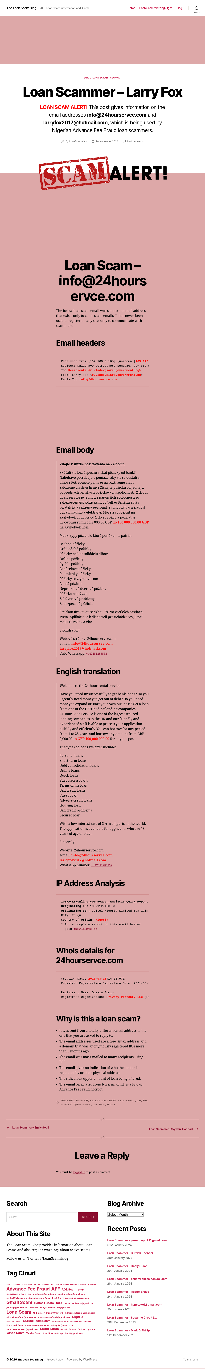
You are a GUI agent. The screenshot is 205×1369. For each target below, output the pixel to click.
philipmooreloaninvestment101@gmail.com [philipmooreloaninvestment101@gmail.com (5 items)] (71, 1322)
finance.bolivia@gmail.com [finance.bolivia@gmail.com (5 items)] (77, 1299)
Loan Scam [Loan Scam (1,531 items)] (18, 1312)
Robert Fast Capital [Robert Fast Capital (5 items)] (34, 1326)
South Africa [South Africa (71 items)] (49, 1329)
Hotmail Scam (99, 1101)
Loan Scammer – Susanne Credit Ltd (136, 1318)
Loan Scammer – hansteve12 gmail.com (139, 1305)
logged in (79, 1172)
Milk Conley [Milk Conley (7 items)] (39, 1313)
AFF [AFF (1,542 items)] (55, 1289)
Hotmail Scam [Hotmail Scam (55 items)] (44, 1303)
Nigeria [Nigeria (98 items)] (77, 1317)
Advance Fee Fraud (72, 1101)
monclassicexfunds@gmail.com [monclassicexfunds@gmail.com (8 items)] (54, 1318)
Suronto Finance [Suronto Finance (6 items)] (68, 1330)
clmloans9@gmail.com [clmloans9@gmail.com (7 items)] (44, 1294)
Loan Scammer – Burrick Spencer (133, 1253)
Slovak (118, 78)
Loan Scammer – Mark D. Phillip (132, 1331)
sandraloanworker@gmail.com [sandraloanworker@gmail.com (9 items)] (22, 1329)
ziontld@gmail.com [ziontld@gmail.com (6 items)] (73, 1334)
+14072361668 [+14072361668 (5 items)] (13, 1285)
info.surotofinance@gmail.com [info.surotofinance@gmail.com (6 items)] (79, 1304)
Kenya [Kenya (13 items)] (43, 1308)
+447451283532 (98, 654)
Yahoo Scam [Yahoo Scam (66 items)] (15, 1333)
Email (85, 78)
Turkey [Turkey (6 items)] (81, 1330)
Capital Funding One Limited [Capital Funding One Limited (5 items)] (19, 1295)
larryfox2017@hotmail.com (82, 1105)
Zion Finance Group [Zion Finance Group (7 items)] (53, 1334)
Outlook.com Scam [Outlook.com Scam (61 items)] (36, 1321)
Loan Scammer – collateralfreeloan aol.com (141, 1279)
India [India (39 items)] (59, 1303)
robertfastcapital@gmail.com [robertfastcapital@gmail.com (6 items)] (58, 1326)
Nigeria (118, 1105)
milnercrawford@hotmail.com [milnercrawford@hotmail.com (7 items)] (80, 1313)
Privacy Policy (58, 1360)
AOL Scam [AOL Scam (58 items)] (69, 1290)
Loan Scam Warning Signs (155, 8)
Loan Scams (101, 78)
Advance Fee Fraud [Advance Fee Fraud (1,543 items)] (27, 1289)
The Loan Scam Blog (24, 8)
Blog (179, 8)
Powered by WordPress (87, 1360)
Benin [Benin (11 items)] (81, 1290)
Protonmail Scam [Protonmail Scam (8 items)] (15, 1326)
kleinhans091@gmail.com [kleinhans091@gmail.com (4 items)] (59, 1308)
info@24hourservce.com (122, 1101)
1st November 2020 (107, 142)
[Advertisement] (102, 40)
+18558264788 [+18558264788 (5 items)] (29, 1285)
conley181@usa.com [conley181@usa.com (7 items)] (16, 1298)
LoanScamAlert (77, 142)
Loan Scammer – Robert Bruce (131, 1292)
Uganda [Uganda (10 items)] (90, 1329)
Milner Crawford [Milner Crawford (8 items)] (54, 1313)
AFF (87, 1101)
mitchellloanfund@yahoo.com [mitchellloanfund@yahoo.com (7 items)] (21, 1318)
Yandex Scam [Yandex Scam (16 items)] (33, 1333)
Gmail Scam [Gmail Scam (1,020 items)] (19, 1303)
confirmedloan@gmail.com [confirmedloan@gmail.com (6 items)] (71, 1295)
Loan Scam (106, 1105)
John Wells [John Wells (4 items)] (33, 1308)
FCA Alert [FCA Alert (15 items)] (58, 1298)
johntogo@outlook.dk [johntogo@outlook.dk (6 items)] (16, 1308)
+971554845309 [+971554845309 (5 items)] (45, 1285)
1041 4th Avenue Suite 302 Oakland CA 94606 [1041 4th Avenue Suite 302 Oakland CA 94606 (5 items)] (75, 1285)
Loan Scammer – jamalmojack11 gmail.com (141, 1240)
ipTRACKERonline (87, 930)
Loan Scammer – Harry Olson (130, 1266)
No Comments (136, 142)
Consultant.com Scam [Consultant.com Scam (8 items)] (39, 1298)
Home (131, 8)
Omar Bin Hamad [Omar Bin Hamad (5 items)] (13, 1322)
